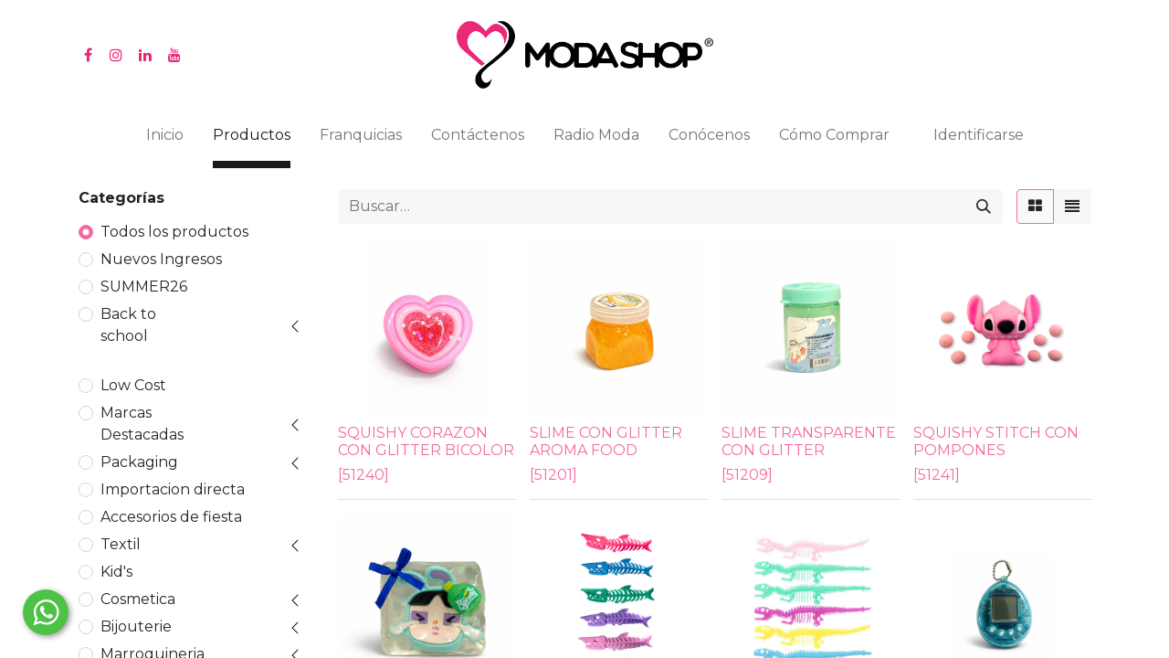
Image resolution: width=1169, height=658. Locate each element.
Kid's (116, 571)
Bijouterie (136, 626)
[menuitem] (165, 139)
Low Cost (133, 385)
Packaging (139, 462)
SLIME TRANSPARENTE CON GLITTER (808, 441)
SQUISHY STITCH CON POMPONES (996, 441)
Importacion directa (172, 489)
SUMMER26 (143, 286)
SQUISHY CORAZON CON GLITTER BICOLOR (426, 441)
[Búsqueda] (983, 206)
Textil (120, 544)
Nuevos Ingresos (161, 259)
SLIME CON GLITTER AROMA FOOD (606, 441)
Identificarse (978, 134)
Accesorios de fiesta (171, 516)
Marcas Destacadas (142, 423)
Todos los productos (174, 231)
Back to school (128, 325)
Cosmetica (137, 599)
